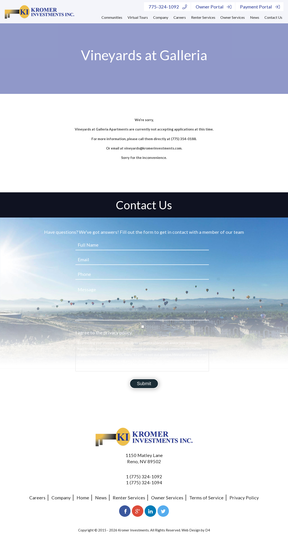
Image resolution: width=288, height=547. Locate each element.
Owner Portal (213, 6)
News (254, 17)
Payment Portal (260, 6)
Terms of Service (206, 497)
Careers (179, 17)
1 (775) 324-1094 (144, 482)
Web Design (190, 530)
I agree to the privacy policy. (104, 332)
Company (160, 17)
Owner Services (232, 17)
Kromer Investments (133, 530)
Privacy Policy (244, 497)
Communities (111, 17)
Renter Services (203, 17)
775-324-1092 (168, 6)
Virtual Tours (138, 17)
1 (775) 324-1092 (144, 476)
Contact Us (273, 17)
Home (83, 497)
